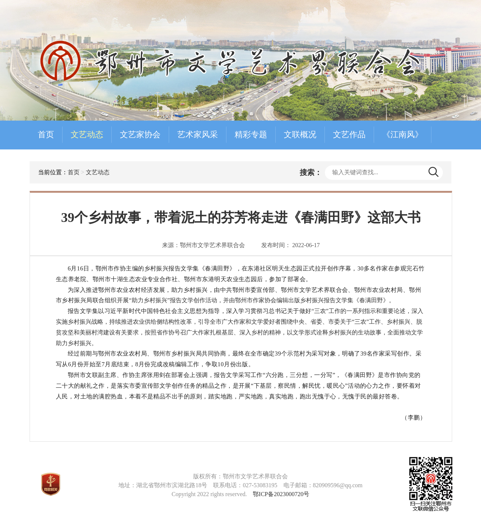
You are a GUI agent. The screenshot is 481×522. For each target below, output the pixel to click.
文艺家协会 (140, 134)
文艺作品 (349, 134)
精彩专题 (251, 134)
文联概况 (300, 134)
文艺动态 (87, 134)
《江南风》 (402, 134)
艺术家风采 (197, 134)
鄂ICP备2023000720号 (281, 494)
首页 (46, 134)
